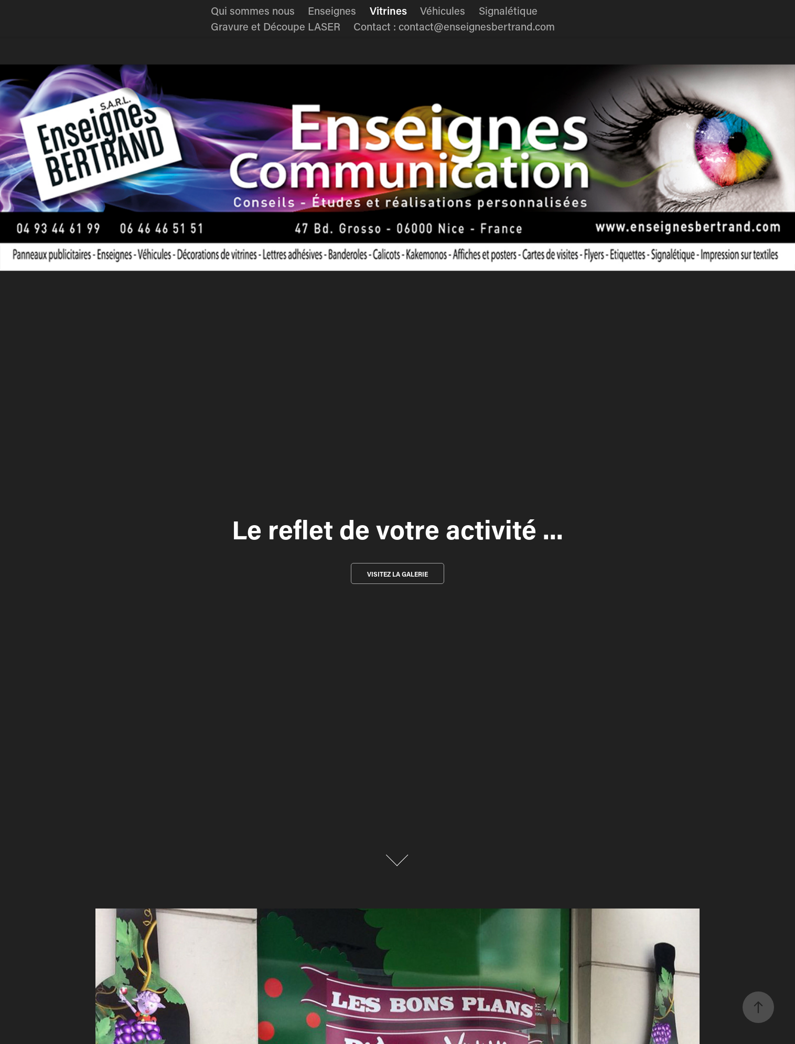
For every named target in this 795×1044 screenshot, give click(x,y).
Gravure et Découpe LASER (275, 26)
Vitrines (388, 10)
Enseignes (332, 10)
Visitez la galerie (397, 574)
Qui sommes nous (253, 10)
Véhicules (442, 10)
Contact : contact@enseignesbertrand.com (454, 26)
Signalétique (508, 10)
